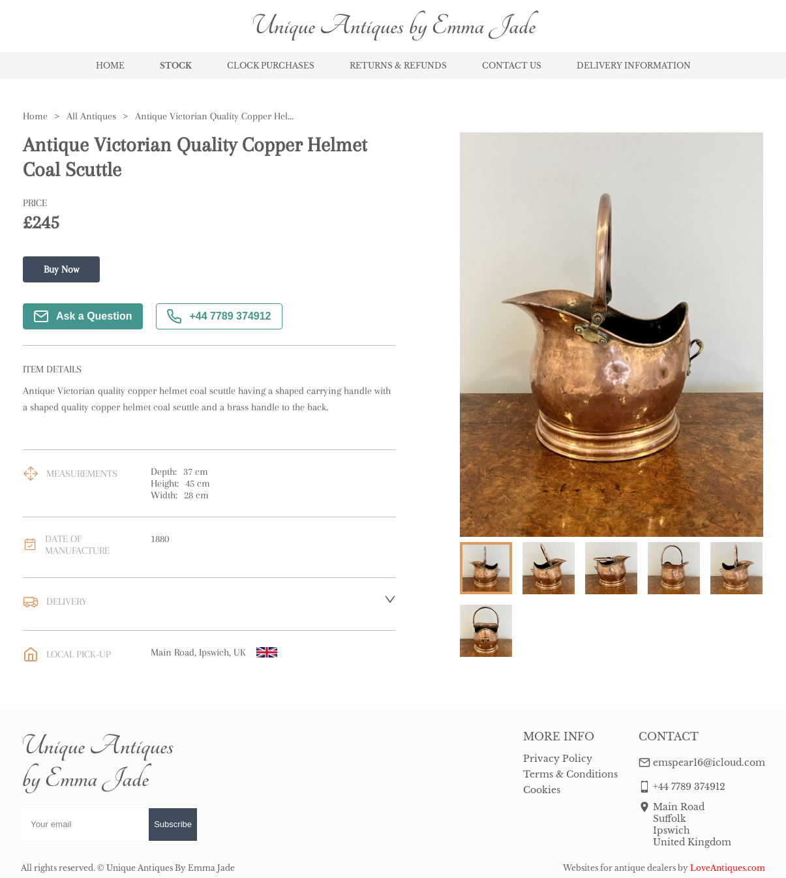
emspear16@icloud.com (709, 762)
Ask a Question (83, 316)
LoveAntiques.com (727, 868)
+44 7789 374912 (219, 316)
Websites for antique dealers (619, 868)
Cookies (541, 790)
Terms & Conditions (570, 774)
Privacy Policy (557, 758)
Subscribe (173, 824)
